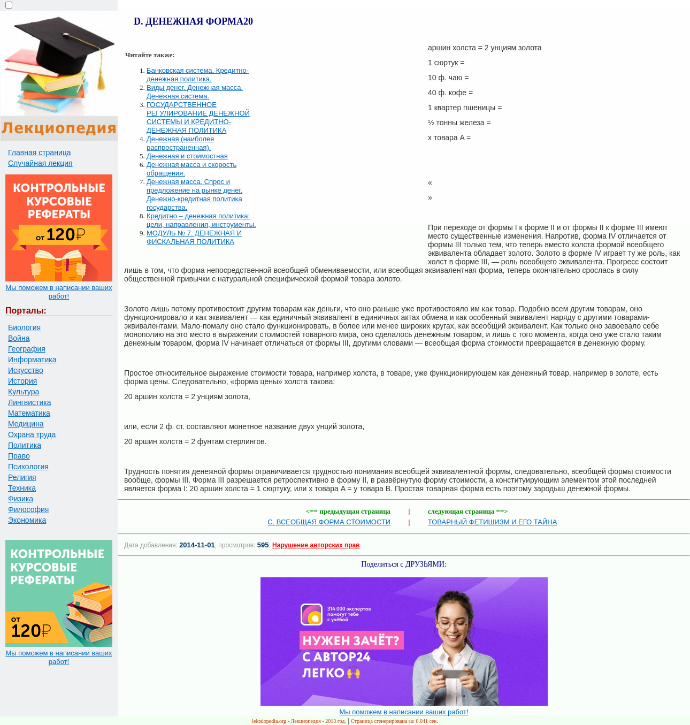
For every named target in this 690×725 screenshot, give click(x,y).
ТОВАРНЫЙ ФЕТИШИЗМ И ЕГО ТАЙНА (492, 522)
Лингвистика (29, 402)
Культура (23, 391)
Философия (28, 509)
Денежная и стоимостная (187, 156)
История (22, 381)
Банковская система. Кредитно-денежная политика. (198, 74)
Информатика (32, 359)
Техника (22, 488)
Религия (22, 477)
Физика (20, 498)
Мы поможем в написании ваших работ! (58, 292)
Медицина (26, 423)
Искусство (25, 370)
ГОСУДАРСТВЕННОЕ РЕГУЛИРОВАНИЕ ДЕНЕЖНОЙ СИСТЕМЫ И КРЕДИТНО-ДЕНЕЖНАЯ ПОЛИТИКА (198, 117)
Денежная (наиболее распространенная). (180, 143)
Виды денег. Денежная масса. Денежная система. (195, 91)
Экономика (27, 520)
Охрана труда (32, 434)
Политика (24, 445)
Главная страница (39, 152)
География (26, 349)
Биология (24, 327)
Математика (29, 413)
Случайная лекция (40, 163)
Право (19, 456)
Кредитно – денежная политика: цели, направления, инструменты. (201, 220)
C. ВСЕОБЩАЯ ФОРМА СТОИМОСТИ (328, 522)
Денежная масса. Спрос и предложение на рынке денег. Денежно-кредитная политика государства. (194, 194)
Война (18, 338)
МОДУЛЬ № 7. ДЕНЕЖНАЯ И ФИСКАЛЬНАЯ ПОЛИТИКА (194, 237)
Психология (28, 466)
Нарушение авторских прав (315, 545)
